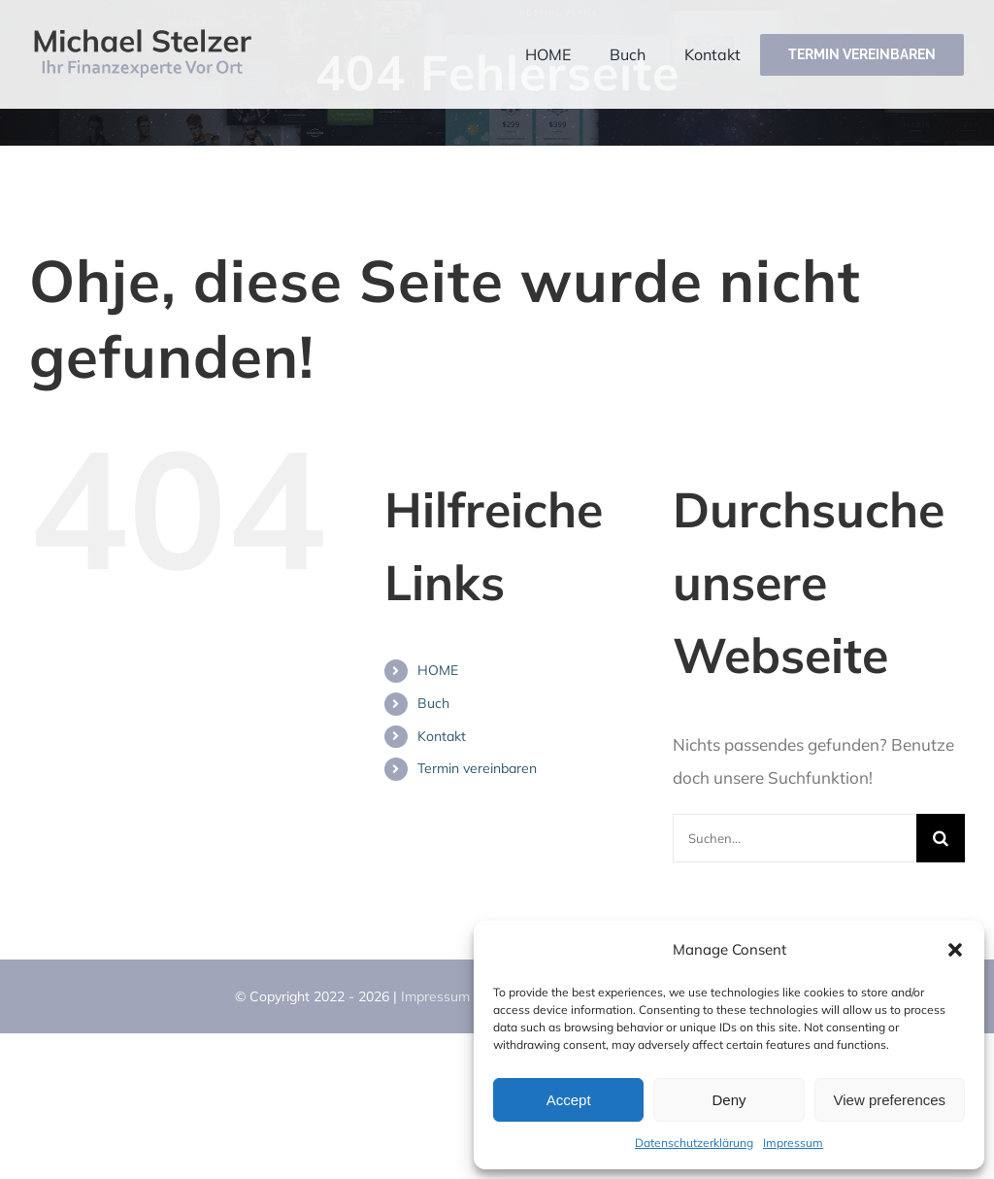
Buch (433, 703)
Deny (729, 1100)
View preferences (890, 1100)
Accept (569, 1100)
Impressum (793, 1142)
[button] (955, 950)
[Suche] (940, 838)
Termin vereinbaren (477, 768)
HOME (437, 670)
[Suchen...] (794, 838)
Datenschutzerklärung (694, 1142)
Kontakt (441, 736)
